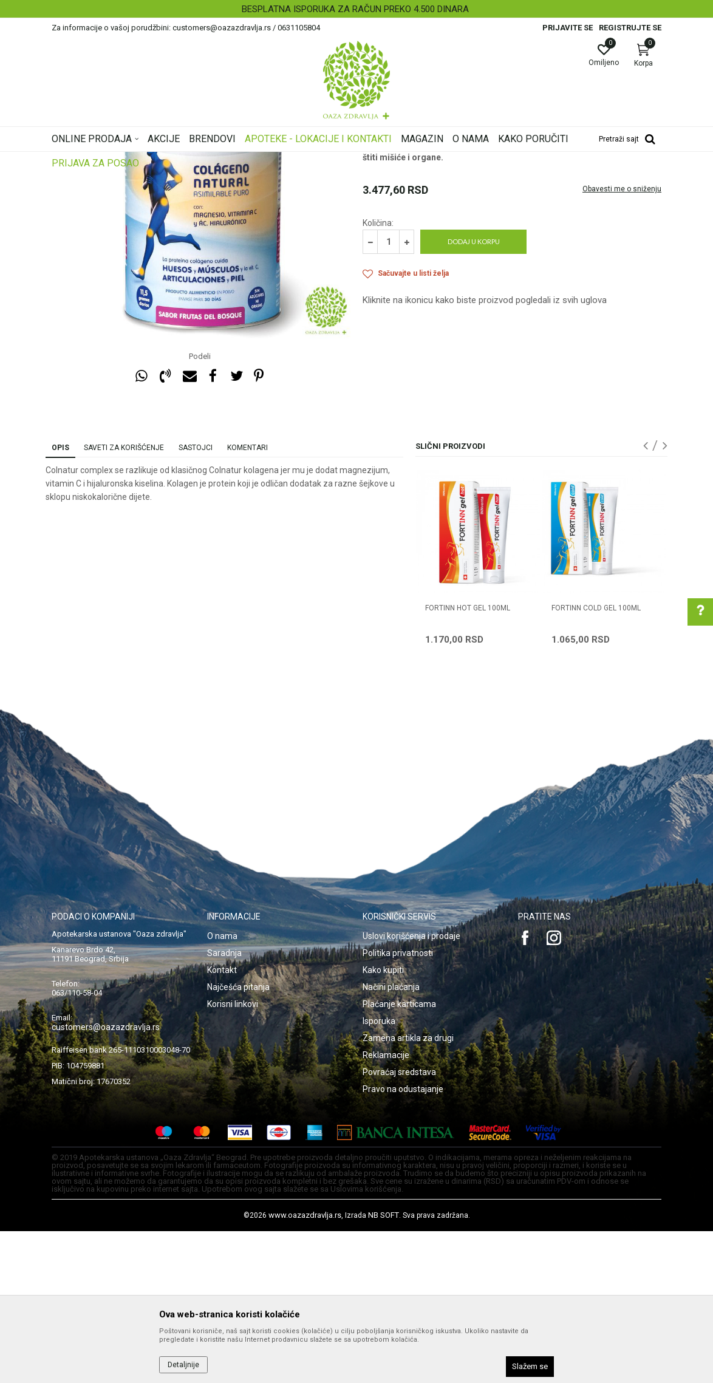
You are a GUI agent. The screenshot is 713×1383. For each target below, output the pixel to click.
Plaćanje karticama (399, 1156)
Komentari (247, 599)
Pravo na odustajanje (403, 1241)
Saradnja (224, 1105)
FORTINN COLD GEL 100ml (596, 760)
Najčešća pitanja (238, 1139)
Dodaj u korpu (474, 393)
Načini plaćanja (391, 1139)
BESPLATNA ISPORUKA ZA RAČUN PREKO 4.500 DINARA (355, 9)
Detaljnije (183, 1365)
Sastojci (196, 599)
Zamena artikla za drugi (408, 1190)
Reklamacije (386, 1207)
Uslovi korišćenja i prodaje (411, 1088)
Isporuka (379, 1173)
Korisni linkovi (232, 1156)
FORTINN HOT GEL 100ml (467, 760)
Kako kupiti (383, 1122)
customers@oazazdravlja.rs (106, 1179)
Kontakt (222, 1122)
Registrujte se (630, 27)
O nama (222, 1088)
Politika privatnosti (398, 1105)
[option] (356, 9)
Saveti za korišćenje (124, 599)
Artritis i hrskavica (394, 246)
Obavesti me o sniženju (621, 340)
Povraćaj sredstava (399, 1224)
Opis (60, 599)
